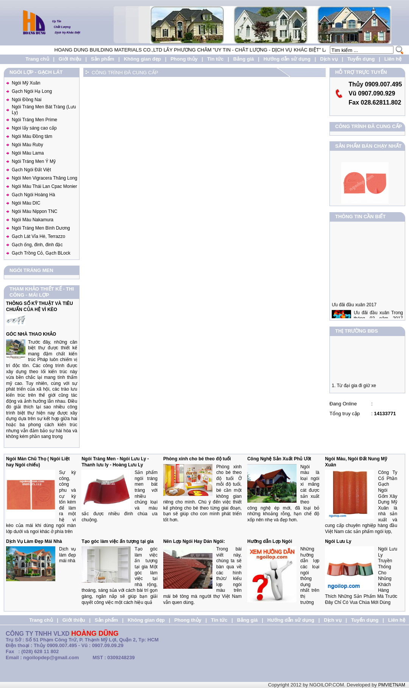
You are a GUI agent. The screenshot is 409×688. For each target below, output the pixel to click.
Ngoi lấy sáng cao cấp (34, 128)
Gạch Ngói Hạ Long (32, 91)
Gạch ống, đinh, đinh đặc (37, 244)
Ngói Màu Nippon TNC (35, 211)
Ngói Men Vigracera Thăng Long (44, 178)
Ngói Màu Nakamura (32, 219)
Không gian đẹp (142, 59)
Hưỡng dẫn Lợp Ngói (269, 541)
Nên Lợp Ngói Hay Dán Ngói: (194, 541)
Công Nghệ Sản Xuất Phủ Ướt (279, 458)
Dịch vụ (328, 59)
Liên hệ (392, 59)
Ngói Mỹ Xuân (26, 83)
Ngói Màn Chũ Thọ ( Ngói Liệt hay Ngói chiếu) (38, 462)
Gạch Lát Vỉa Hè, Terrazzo (38, 236)
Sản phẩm (102, 59)
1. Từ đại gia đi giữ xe (354, 387)
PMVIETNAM (391, 685)
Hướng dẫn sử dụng (287, 59)
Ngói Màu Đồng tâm (32, 136)
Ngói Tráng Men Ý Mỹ (34, 161)
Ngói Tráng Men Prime (34, 119)
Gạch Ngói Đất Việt (31, 169)
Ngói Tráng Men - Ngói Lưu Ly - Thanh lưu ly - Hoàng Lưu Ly (115, 462)
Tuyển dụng (361, 59)
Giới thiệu (70, 59)
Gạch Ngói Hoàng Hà (33, 194)
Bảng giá (243, 59)
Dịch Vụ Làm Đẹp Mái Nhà (34, 541)
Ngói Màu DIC (26, 203)
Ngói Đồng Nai (26, 99)
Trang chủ (37, 59)
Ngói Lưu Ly (338, 541)
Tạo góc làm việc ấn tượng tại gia (117, 541)
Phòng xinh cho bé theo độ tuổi (197, 458)
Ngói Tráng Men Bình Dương (41, 228)
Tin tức (215, 59)
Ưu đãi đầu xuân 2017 (354, 308)
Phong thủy (184, 59)
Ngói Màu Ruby (27, 144)
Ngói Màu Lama (28, 153)
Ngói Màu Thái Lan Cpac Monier (44, 186)
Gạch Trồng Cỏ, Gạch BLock (41, 253)
